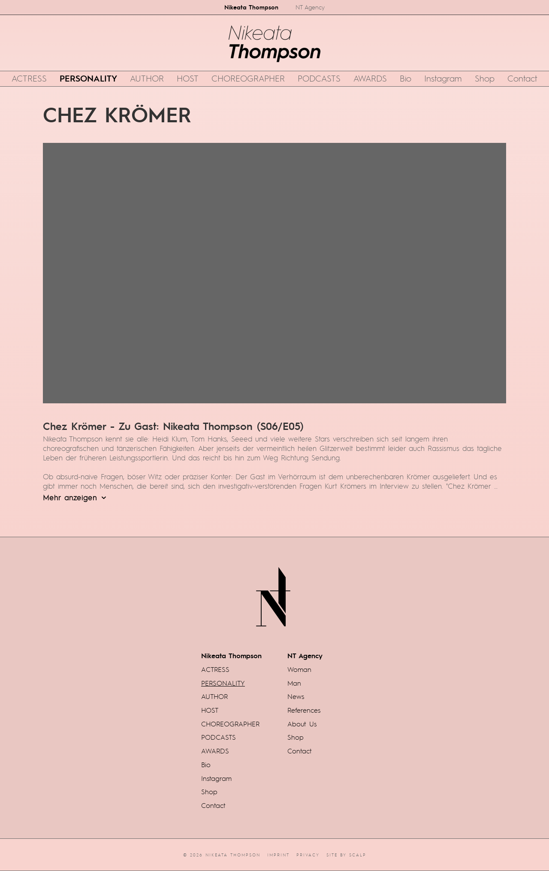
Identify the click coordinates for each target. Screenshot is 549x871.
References (303, 710)
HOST (188, 78)
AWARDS (370, 78)
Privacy (308, 854)
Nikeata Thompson (251, 7)
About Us (302, 724)
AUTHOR (147, 78)
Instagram (443, 78)
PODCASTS (319, 78)
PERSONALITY (88, 78)
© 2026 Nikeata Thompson (221, 854)
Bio (405, 78)
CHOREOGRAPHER (248, 78)
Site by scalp (346, 854)
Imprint (278, 854)
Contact (522, 78)
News (295, 696)
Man (294, 683)
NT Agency (310, 7)
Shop (485, 78)
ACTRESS (29, 78)
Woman (299, 669)
